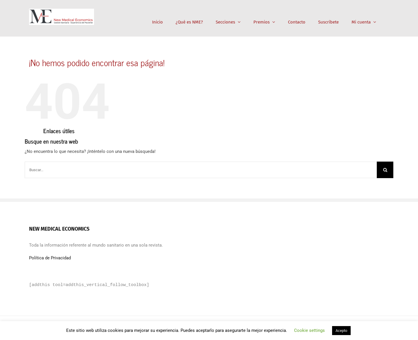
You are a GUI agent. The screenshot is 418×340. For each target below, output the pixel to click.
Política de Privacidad (50, 258)
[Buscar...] (201, 170)
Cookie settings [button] (309, 330)
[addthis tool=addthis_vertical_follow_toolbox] (89, 285)
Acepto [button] (341, 330)
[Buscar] (385, 170)
